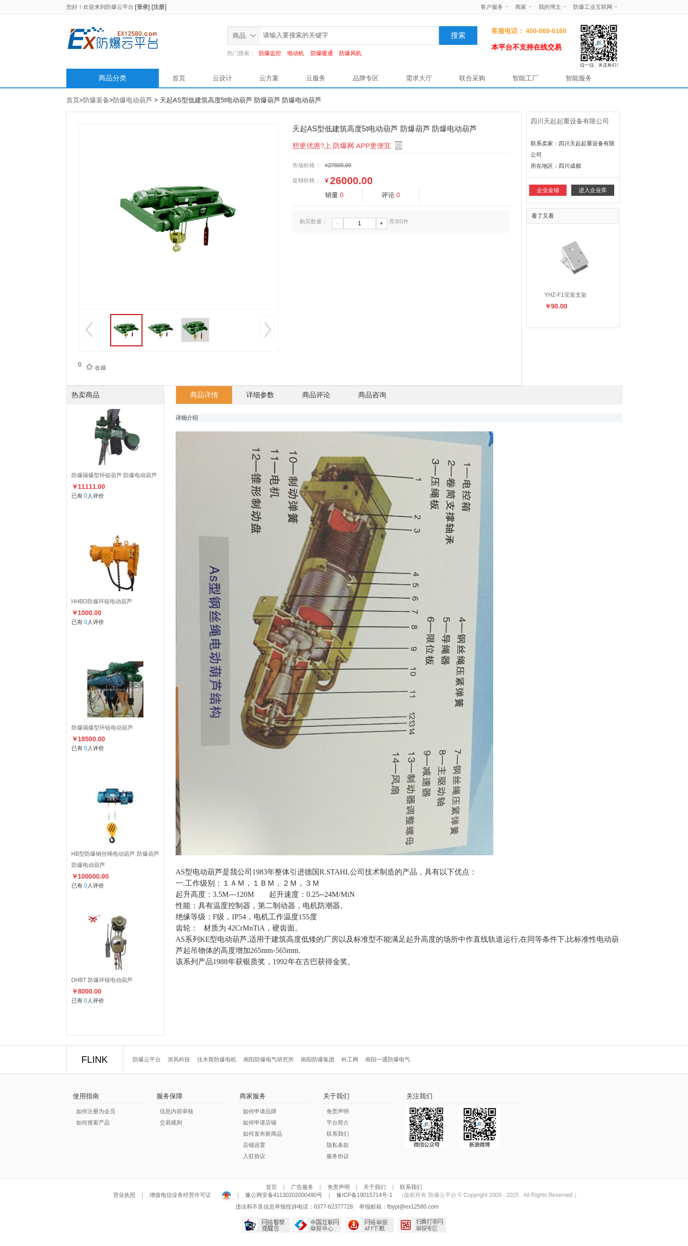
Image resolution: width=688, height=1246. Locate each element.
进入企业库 (593, 190)
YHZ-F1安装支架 (566, 295)
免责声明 (337, 1111)
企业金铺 (548, 190)
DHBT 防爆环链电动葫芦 (102, 980)
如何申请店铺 (260, 1122)
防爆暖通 (322, 53)
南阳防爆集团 (317, 1059)
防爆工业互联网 (592, 7)
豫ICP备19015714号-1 (364, 1195)
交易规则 (171, 1122)
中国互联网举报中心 (317, 1224)
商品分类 (113, 78)
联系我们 (337, 1134)
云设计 (222, 78)
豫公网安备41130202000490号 (283, 1195)
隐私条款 (337, 1145)
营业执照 (125, 1195)
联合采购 (472, 78)
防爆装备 (96, 100)
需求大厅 (419, 78)
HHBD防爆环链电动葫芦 (101, 601)
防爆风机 (350, 53)
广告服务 (302, 1187)
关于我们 (374, 1187)
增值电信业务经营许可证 (180, 1195)
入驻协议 (254, 1156)
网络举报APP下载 (370, 1224)
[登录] (142, 7)
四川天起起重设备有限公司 (570, 121)
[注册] (158, 7)
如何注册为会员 (95, 1111)
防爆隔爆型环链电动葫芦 (102, 727)
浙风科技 (179, 1059)
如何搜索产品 (93, 1122)
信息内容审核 (176, 1111)
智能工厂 (525, 78)
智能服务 (579, 78)
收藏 (93, 368)
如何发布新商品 (262, 1134)
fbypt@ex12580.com (413, 1206)
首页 (178, 78)
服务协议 (337, 1156)
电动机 (295, 53)
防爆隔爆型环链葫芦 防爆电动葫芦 (114, 475)
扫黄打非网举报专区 (422, 1224)
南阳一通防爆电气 (387, 1059)
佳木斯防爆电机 (216, 1059)
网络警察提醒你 (266, 1224)
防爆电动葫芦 (132, 100)
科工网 (349, 1059)
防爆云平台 (120, 7)
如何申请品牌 (260, 1111)
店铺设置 (254, 1145)
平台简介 (337, 1122)
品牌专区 (366, 78)
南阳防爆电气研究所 (268, 1059)
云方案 (269, 78)
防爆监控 (270, 53)
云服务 (316, 78)
